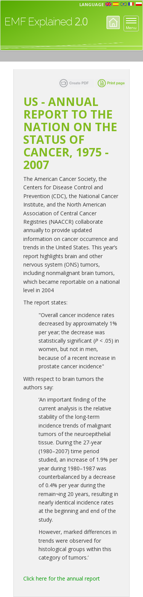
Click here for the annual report (61, 578)
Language (91, 4)
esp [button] (116, 4)
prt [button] (124, 4)
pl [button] (139, 4)
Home (113, 22)
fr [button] (131, 4)
